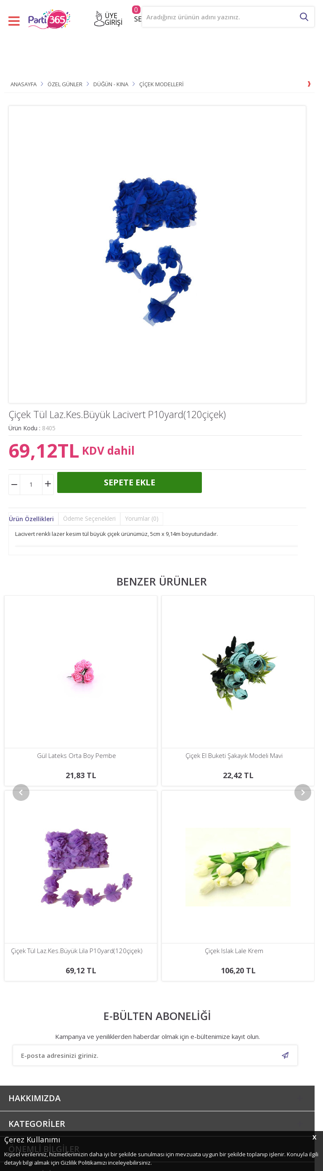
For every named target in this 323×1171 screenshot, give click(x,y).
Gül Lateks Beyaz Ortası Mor (233, 755)
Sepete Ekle (129, 482)
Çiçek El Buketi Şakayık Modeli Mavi (76, 755)
